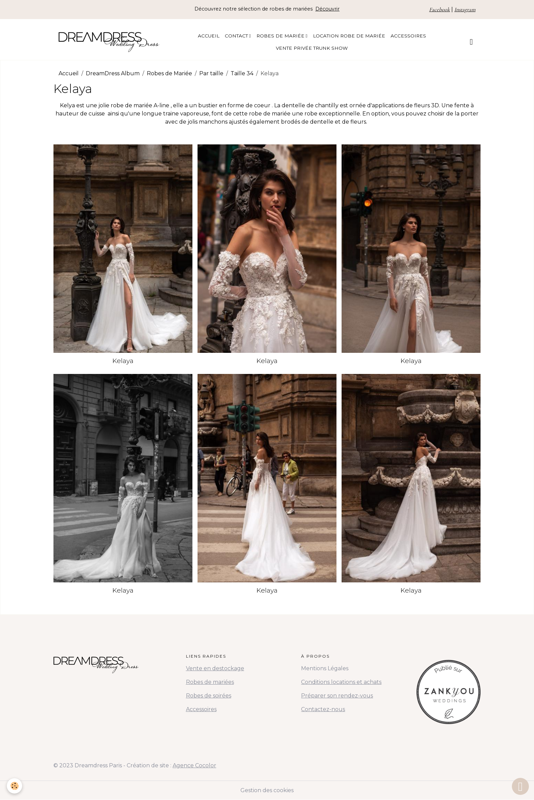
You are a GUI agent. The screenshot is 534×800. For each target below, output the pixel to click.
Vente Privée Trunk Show (312, 48)
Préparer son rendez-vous (337, 695)
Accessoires (408, 35)
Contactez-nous (323, 709)
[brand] (109, 42)
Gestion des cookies (267, 790)
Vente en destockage (215, 668)
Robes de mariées (210, 682)
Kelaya (123, 361)
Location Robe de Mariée (349, 35)
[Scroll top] (520, 786)
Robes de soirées (208, 695)
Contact (237, 35)
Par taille (211, 73)
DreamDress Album (113, 73)
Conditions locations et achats (341, 682)
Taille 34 (242, 73)
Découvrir (327, 9)
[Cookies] (14, 786)
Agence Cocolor (194, 765)
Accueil (208, 35)
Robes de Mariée (281, 35)
